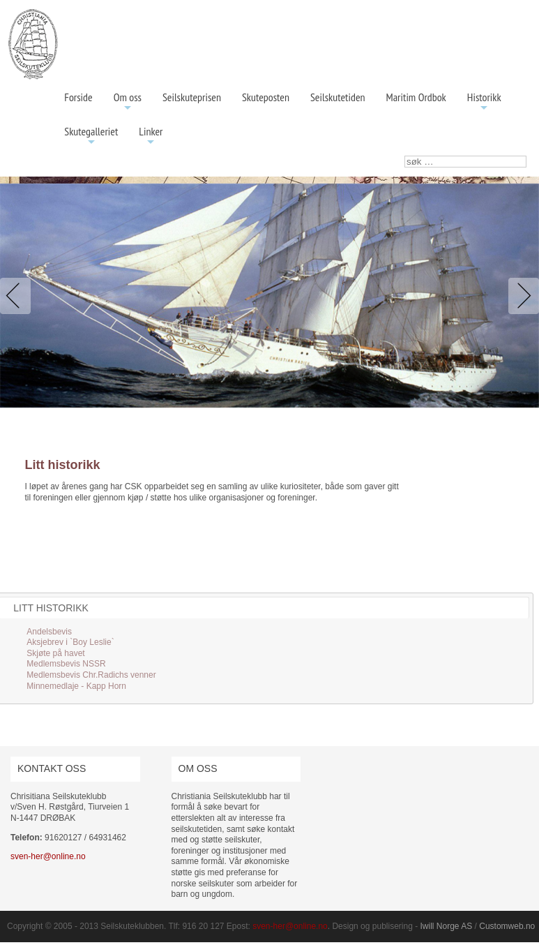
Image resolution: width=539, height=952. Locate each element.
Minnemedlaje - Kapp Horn (76, 686)
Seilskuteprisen (191, 97)
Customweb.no (507, 926)
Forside (78, 97)
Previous (18, 296)
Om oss (128, 102)
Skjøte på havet (55, 653)
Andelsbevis (49, 632)
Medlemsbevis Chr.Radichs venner (90, 675)
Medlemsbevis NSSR (65, 664)
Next (521, 296)
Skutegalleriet (91, 136)
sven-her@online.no (48, 856)
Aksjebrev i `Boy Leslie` (70, 642)
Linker (150, 136)
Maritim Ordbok (416, 97)
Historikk (484, 102)
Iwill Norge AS (446, 926)
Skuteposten (265, 97)
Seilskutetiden (337, 97)
